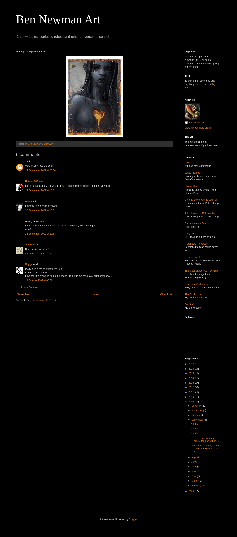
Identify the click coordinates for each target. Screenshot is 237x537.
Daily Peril (190, 233)
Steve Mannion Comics (197, 223)
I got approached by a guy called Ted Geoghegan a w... (205, 448)
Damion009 (31, 181)
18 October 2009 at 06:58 (38, 280)
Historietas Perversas (196, 243)
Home (95, 294)
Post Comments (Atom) (43, 300)
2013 (192, 382)
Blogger (133, 519)
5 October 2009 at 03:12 (38, 253)
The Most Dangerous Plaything (201, 270)
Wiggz (28, 264)
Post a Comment (30, 287)
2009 (192, 401)
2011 (192, 392)
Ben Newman (196, 122)
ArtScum (189, 162)
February (196, 485)
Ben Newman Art (58, 19)
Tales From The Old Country (200, 213)
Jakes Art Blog (192, 172)
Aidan (28, 201)
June (194, 466)
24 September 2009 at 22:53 (40, 233)
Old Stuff (189, 304)
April (194, 476)
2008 (192, 491)
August (195, 457)
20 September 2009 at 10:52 (40, 210)
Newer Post (23, 294)
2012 (192, 387)
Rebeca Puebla (193, 257)
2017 (192, 364)
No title (194, 423)
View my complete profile (198, 127)
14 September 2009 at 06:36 (40, 170)
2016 (192, 368)
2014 (192, 378)
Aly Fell (29, 244)
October (196, 415)
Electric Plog (191, 186)
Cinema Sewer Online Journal (201, 199)
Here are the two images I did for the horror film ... (205, 439)
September (197, 419)
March (195, 480)
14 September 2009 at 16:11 (40, 190)
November (197, 410)
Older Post (166, 294)
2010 (192, 397)
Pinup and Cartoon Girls (197, 284)
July (193, 462)
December (197, 405)
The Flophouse (193, 294)
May (194, 471)
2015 (192, 373)
